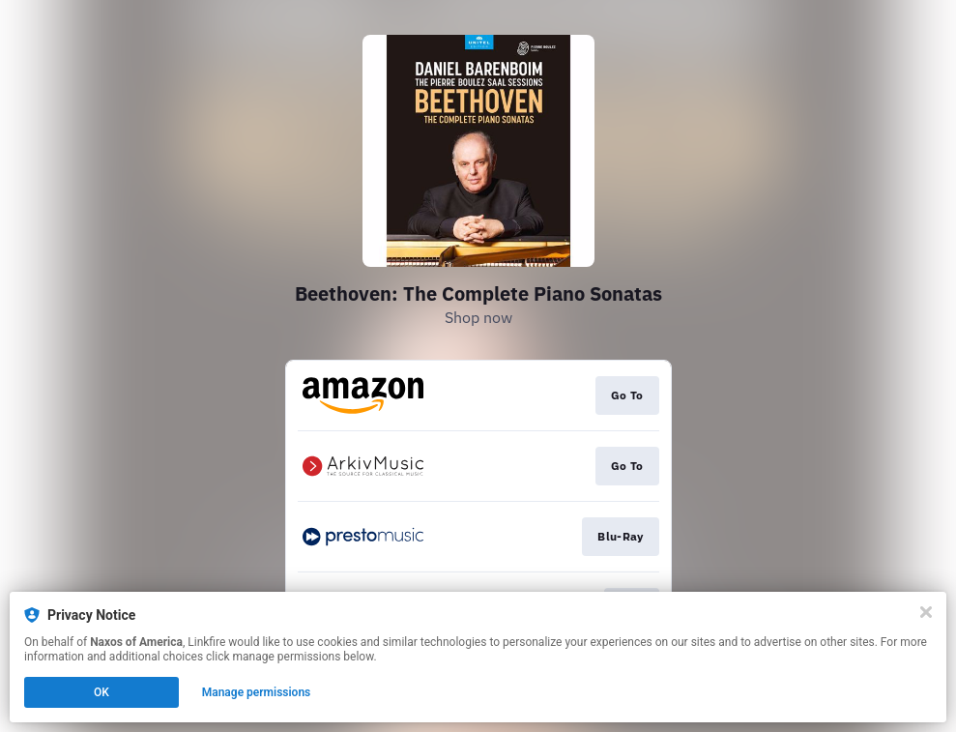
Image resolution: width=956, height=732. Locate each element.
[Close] (926, 612)
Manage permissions (256, 692)
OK (101, 692)
